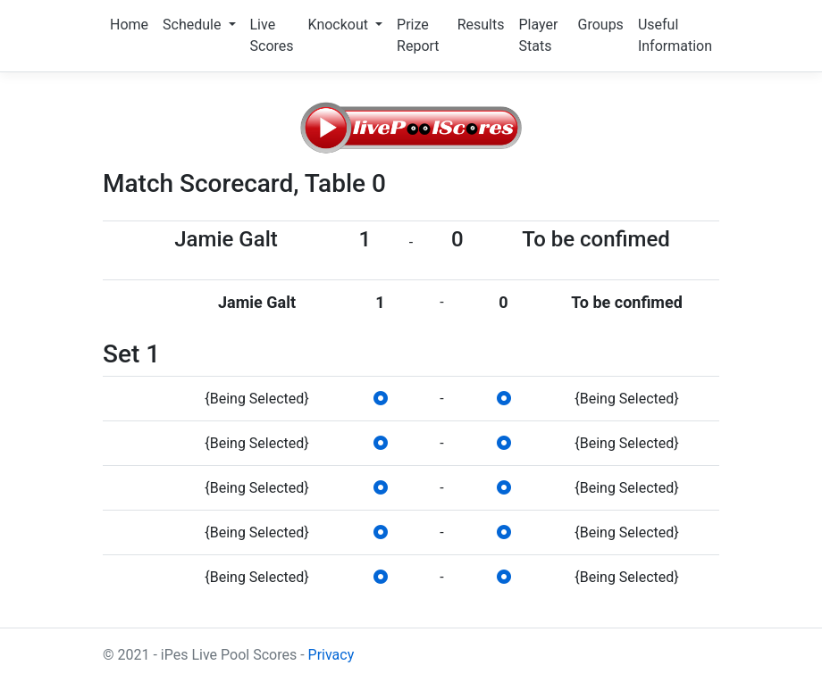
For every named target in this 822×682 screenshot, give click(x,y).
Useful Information (675, 35)
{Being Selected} (256, 398)
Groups (601, 24)
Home (129, 24)
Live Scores (272, 35)
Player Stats (538, 35)
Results (481, 24)
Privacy (331, 654)
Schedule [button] (193, 24)
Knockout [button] (340, 24)
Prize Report (418, 35)
